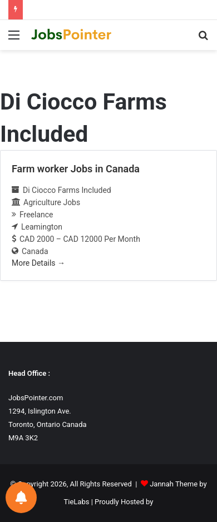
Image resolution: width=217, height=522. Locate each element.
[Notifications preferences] (21, 497)
